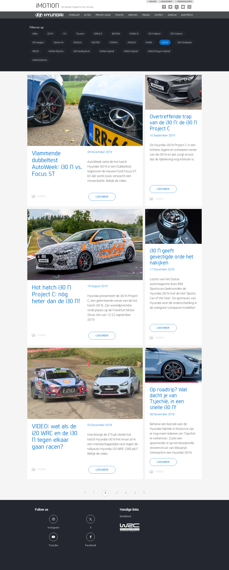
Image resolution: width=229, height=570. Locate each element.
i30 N (165, 42)
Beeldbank (125, 516)
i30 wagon (38, 42)
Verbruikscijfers (184, 1)
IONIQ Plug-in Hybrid (159, 51)
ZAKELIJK (172, 15)
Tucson (80, 33)
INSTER (95, 42)
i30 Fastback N (81, 51)
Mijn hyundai (166, 1)
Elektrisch (187, 15)
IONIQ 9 (132, 42)
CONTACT (158, 15)
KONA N (134, 33)
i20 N (50, 33)
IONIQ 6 (77, 42)
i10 (64, 33)
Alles (35, 33)
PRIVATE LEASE (103, 15)
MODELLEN (74, 15)
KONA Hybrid (107, 51)
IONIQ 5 (98, 33)
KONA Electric (56, 51)
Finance (119, 15)
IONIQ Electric (39, 60)
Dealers (152, 1)
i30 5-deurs (176, 33)
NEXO (35, 51)
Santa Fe (58, 42)
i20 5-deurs (154, 33)
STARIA (114, 42)
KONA (149, 42)
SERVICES (133, 15)
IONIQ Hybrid (131, 51)
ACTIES (87, 15)
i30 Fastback (185, 42)
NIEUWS (146, 15)
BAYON (116, 33)
